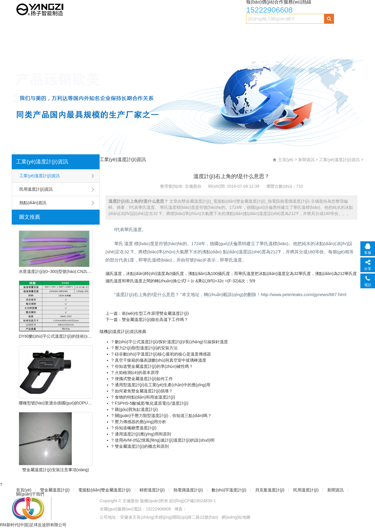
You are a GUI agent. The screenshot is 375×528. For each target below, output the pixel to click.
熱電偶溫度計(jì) (200, 31)
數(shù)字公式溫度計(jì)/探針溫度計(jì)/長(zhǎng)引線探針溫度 (171, 341)
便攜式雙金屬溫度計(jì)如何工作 (143, 378)
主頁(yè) (285, 159)
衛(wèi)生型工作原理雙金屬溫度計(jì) (155, 313)
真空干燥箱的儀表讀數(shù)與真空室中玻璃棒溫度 (160, 360)
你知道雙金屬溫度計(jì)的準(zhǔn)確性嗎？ (153, 366)
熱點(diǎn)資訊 (32, 202)
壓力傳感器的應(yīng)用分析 (140, 421)
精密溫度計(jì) (161, 31)
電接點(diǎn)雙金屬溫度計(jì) (111, 31)
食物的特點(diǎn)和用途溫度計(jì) (144, 397)
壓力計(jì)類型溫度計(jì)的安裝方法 (146, 348)
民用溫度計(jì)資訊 (36, 189)
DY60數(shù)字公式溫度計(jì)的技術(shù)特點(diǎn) (56, 336)
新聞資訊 (25, 42)
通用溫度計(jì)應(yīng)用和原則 (142, 434)
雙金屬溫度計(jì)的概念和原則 (141, 446)
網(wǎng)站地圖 (235, 517)
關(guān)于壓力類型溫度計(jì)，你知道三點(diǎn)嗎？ (163, 415)
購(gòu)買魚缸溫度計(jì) (136, 409)
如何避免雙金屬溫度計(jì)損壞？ (143, 391)
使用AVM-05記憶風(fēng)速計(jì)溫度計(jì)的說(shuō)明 (164, 440)
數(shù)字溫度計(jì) (244, 31)
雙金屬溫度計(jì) (58, 31)
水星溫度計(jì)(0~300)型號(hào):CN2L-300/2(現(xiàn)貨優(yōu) (56, 271)
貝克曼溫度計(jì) (288, 31)
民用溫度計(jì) (326, 31)
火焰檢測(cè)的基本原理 (136, 372)
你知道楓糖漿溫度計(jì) (135, 428)
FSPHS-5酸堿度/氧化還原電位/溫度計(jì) (151, 403)
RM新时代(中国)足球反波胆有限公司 (33, 524)
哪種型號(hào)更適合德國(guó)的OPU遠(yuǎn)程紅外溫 (56, 403)
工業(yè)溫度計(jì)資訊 (42, 162)
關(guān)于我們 (58, 42)
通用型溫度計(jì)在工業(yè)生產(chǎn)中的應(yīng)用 (162, 384)
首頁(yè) (24, 31)
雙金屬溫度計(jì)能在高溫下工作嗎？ (155, 319)
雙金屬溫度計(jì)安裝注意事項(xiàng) (55, 469)
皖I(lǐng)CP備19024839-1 (192, 500)
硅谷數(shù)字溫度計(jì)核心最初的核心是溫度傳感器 (162, 354)
